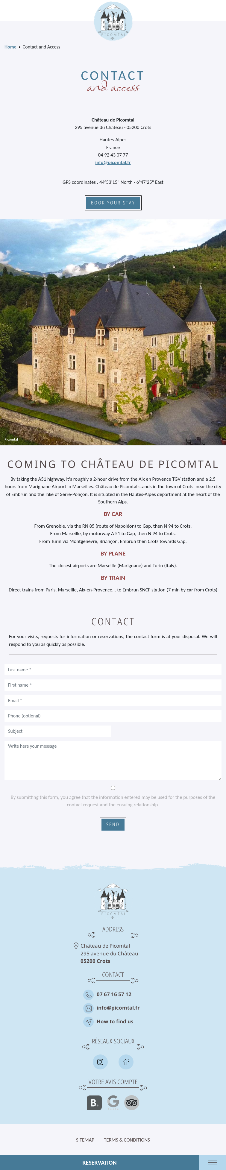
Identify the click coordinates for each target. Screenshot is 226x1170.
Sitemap (85, 1140)
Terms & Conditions (127, 1140)
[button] (113, 332)
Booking (94, 1102)
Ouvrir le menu (212, 1162)
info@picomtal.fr (113, 162)
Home (10, 47)
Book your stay (113, 203)
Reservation (99, 1162)
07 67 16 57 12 (114, 994)
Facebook (126, 1061)
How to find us (115, 1022)
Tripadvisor (131, 1102)
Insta (100, 1061)
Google (113, 1102)
